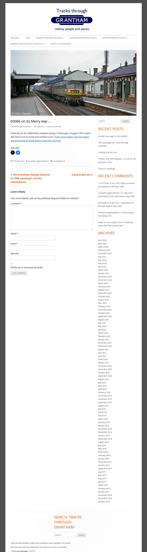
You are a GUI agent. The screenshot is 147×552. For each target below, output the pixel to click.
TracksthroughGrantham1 (21, 126)
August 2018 (103, 442)
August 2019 (103, 405)
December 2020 (105, 366)
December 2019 (105, 395)
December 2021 (105, 343)
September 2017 (105, 468)
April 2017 (102, 482)
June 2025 (102, 260)
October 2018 (104, 435)
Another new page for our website (112, 136)
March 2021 (103, 359)
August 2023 (103, 300)
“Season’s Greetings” (107, 168)
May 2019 (102, 415)
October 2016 (104, 501)
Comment (16, 203)
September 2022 (105, 316)
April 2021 (102, 356)
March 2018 (103, 452)
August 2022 (103, 319)
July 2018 (102, 445)
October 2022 (104, 313)
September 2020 (105, 376)
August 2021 (103, 349)
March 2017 (103, 485)
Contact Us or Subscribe (60, 44)
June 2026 (102, 240)
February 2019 (104, 422)
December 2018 (105, 429)
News (28, 38)
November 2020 (105, 369)
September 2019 (105, 402)
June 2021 (102, 352)
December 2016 (105, 495)
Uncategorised (59, 161)
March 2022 (103, 333)
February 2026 (104, 250)
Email (14, 243)
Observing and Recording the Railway (26, 44)
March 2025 (103, 270)
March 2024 (103, 283)
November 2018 (105, 432)
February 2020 (104, 392)
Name (14, 233)
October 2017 (104, 465)
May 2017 (102, 478)
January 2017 (103, 492)
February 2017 (104, 488)
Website (15, 253)
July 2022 (102, 323)
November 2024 (105, 280)
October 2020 (104, 372)
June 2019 (102, 412)
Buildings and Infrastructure (82, 38)
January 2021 (103, 362)
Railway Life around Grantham (49, 38)
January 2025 (103, 273)
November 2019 (105, 399)
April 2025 (102, 266)
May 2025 (102, 263)
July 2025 (102, 256)
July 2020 (102, 382)
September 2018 (105, 439)
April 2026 (102, 243)
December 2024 (105, 276)
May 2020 (102, 386)
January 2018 (103, 458)
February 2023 (104, 306)
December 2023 (105, 293)
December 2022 (105, 309)
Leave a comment (54, 126)
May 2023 (102, 303)
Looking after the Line (107, 152)
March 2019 (103, 419)
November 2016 (105, 498)
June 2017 (102, 475)
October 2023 (104, 296)
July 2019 (102, 409)
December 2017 (105, 462)
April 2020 (102, 389)
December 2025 (105, 253)
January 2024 (103, 290)
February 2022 (104, 336)
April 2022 (102, 329)
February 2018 (104, 455)
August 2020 (103, 379)
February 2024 (104, 286)
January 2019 (103, 425)
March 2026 (103, 247)
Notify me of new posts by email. (27, 267)
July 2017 (102, 472)
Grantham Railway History (114, 38)
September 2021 (105, 346)
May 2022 (102, 326)
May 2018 (102, 448)
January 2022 (103, 339)
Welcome (14, 38)
